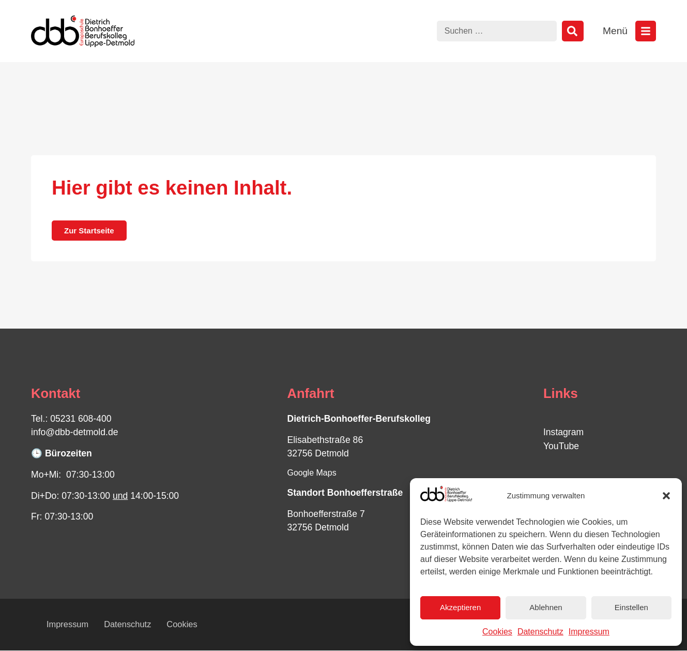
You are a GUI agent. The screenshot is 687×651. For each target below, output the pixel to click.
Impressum (589, 631)
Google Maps (311, 472)
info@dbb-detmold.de (74, 432)
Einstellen (631, 607)
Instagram (563, 432)
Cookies (497, 631)
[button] (666, 496)
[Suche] (573, 31)
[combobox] (497, 31)
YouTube (561, 446)
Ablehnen (545, 607)
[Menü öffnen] (645, 31)
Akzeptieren (460, 607)
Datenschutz (540, 631)
